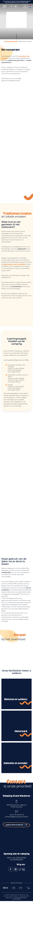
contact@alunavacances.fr (16, 817)
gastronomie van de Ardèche (14, 264)
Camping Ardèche (11, 41)
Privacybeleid (16, 899)
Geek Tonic (9, 897)
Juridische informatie (20, 897)
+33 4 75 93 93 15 (16, 815)
